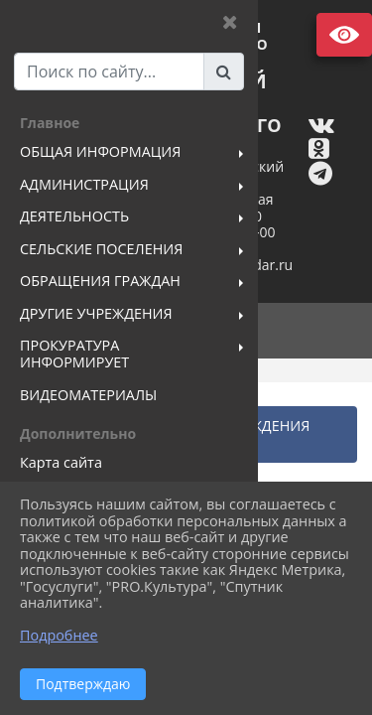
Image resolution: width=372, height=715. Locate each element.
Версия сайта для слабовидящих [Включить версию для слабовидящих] (344, 35)
